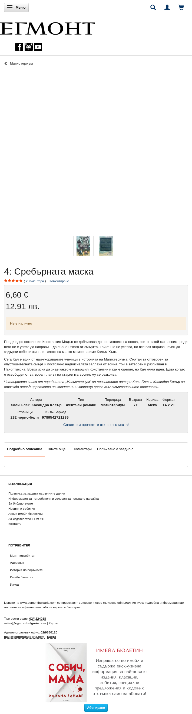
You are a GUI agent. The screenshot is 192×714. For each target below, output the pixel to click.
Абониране (96, 708)
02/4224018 (37, 618)
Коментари (83, 449)
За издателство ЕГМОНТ (26, 519)
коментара (35, 281)
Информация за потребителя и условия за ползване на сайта (53, 498)
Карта (53, 623)
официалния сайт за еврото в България (51, 607)
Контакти (15, 523)
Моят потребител (22, 555)
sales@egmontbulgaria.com (25, 623)
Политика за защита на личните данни (36, 493)
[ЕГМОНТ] (47, 27)
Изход (14, 584)
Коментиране (59, 281)
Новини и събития (21, 508)
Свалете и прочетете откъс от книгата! (96, 425)
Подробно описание (24, 449)
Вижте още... (58, 449)
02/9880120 (49, 632)
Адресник (17, 562)
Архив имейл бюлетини (25, 513)
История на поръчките (26, 570)
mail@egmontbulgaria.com (24, 636)
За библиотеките (20, 503)
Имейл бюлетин (21, 577)
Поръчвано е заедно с (115, 449)
